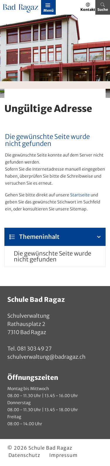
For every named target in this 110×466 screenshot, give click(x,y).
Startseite (80, 195)
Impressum (63, 455)
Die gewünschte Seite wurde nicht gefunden (52, 256)
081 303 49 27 (34, 348)
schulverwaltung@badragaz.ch (46, 356)
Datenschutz (24, 455)
